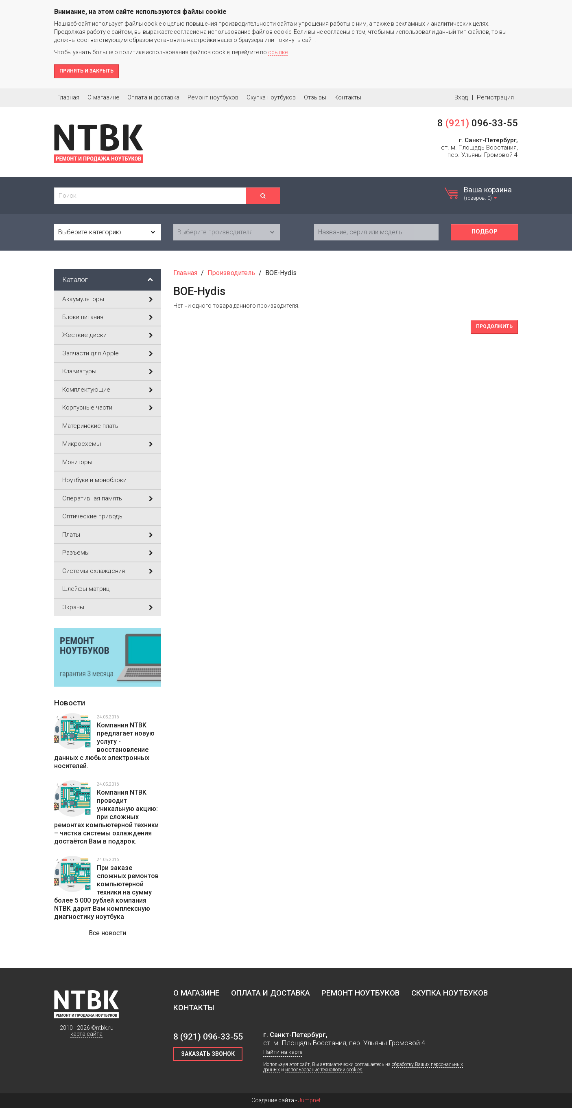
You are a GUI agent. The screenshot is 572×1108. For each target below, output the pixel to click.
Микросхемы (107, 443)
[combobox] (107, 232)
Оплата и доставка (153, 97)
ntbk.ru (105, 1027)
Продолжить (494, 326)
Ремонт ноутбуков (213, 97)
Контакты (347, 97)
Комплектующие (107, 389)
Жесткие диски (107, 335)
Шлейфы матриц (86, 589)
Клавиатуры (107, 371)
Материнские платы (91, 426)
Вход (461, 97)
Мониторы (77, 462)
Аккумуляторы (107, 299)
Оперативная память (107, 498)
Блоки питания (107, 317)
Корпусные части (107, 407)
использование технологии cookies (323, 1070)
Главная (68, 97)
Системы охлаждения (107, 571)
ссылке (278, 52)
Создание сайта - (286, 1100)
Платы (107, 534)
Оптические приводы (93, 516)
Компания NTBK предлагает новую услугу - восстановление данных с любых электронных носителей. (104, 745)
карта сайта (86, 1034)
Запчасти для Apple (107, 353)
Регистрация (495, 97)
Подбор (485, 231)
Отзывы (315, 97)
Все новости (107, 933)
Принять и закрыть (86, 71)
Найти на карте (282, 1052)
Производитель (231, 273)
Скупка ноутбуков (271, 97)
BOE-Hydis (281, 273)
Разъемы (107, 552)
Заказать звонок (208, 1054)
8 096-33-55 (477, 123)
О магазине (103, 97)
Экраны (107, 607)
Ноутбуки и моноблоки (94, 480)
